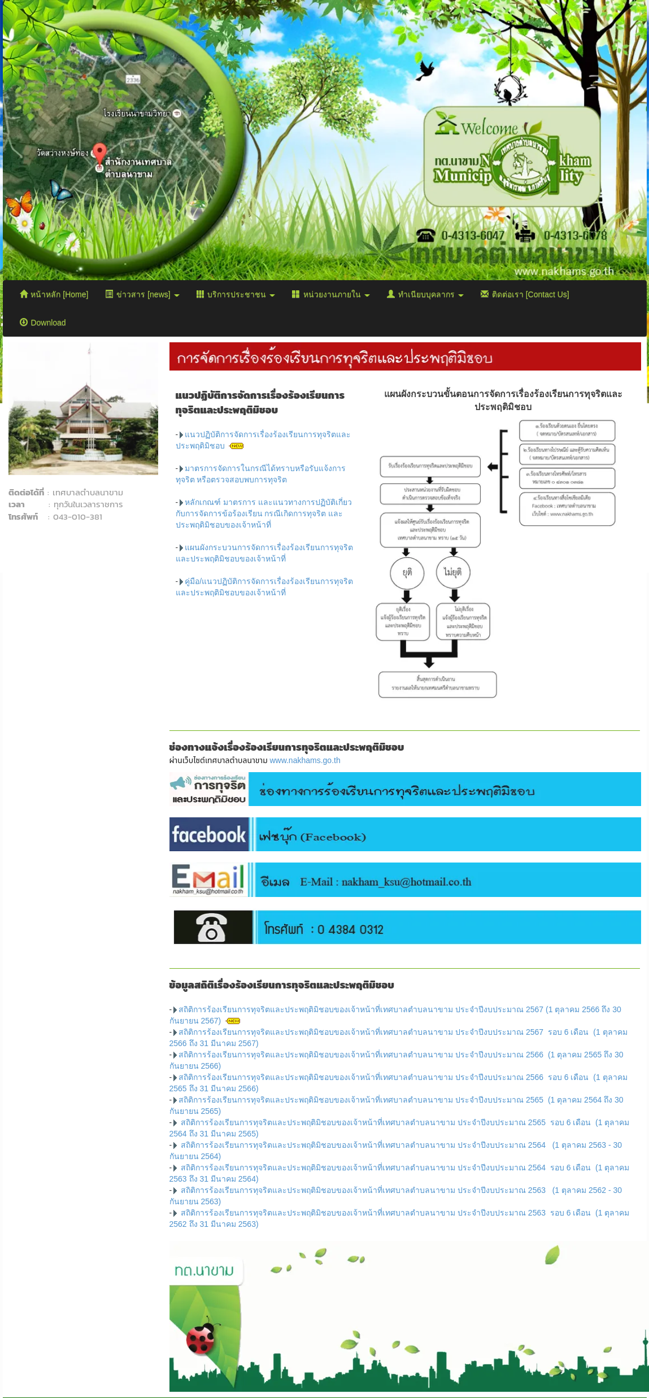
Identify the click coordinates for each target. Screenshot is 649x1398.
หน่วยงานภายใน (331, 294)
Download (43, 322)
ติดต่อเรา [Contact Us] (525, 294)
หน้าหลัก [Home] (54, 294)
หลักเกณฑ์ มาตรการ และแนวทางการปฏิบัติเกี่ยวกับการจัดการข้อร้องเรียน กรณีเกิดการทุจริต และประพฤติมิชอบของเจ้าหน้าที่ (264, 513)
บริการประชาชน (236, 294)
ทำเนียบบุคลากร (425, 294)
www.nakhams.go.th (304, 760)
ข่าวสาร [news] (142, 294)
